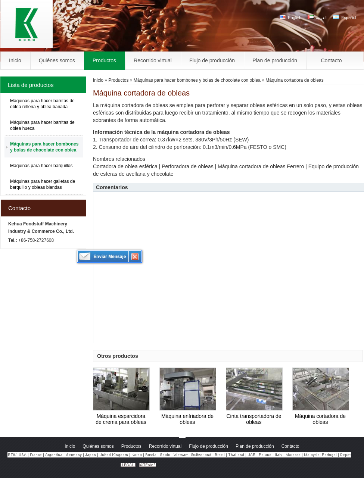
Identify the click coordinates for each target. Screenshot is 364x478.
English (290, 17)
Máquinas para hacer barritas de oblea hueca (42, 125)
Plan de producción (255, 446)
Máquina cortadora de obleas (320, 419)
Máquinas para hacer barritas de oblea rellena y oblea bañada (42, 103)
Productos (118, 80)
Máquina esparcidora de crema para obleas (121, 419)
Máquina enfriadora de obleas (187, 419)
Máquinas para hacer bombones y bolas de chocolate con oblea (44, 147)
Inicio (98, 80)
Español (344, 17)
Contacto (19, 208)
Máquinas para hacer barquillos (41, 165)
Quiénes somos (98, 446)
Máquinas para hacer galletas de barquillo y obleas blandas (42, 184)
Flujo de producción (208, 446)
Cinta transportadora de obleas (253, 419)
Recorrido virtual (165, 446)
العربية (317, 17)
